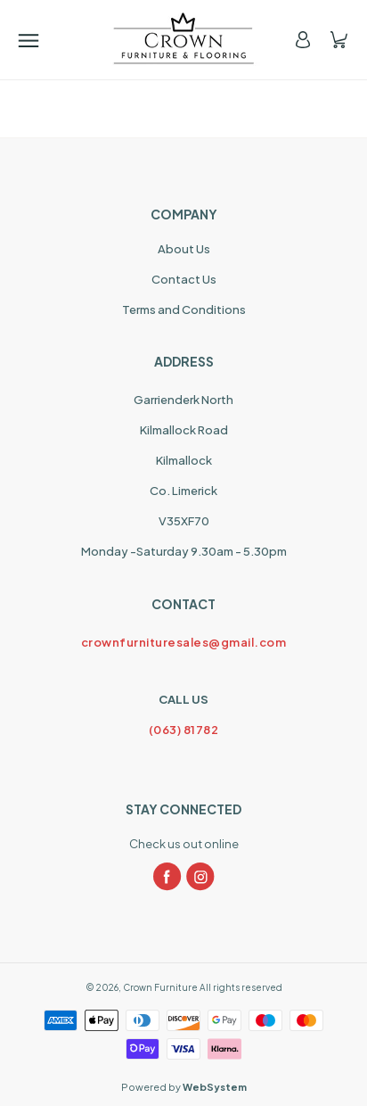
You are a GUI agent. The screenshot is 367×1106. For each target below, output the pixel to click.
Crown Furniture (160, 987)
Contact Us (183, 279)
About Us (184, 249)
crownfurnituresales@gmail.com (184, 642)
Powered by (184, 1087)
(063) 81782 (184, 729)
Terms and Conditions (184, 309)
